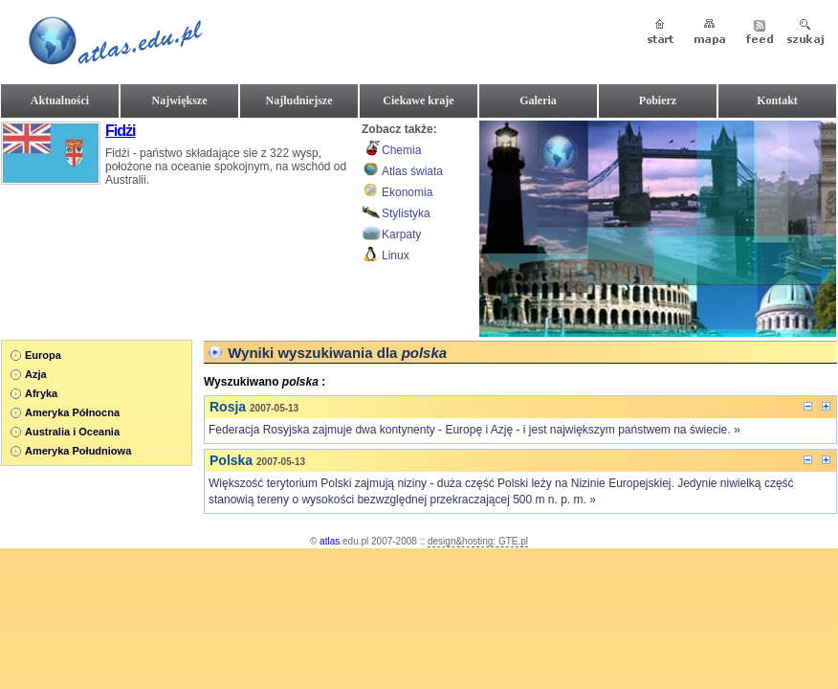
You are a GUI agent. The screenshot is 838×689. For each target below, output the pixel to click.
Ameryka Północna (72, 412)
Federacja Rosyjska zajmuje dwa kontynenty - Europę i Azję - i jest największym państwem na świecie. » (474, 429)
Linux (395, 255)
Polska (231, 460)
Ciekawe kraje (418, 100)
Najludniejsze (299, 100)
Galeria (538, 100)
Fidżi (120, 130)
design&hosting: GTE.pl (478, 541)
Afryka (41, 393)
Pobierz (657, 100)
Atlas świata (412, 171)
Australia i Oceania (72, 431)
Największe (180, 100)
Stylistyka (406, 213)
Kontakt (777, 100)
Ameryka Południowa (78, 450)
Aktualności (60, 100)
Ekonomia (407, 192)
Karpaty (401, 234)
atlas (330, 541)
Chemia (401, 150)
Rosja (228, 406)
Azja (36, 374)
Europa (43, 355)
